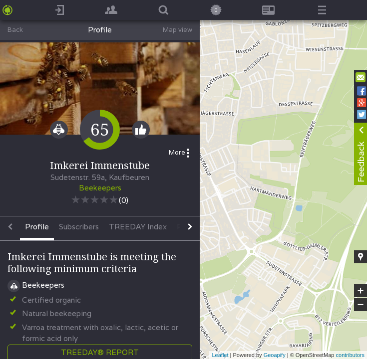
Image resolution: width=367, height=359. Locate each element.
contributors (350, 355)
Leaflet (220, 355)
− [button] (360, 304)
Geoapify (275, 355)
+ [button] (361, 290)
